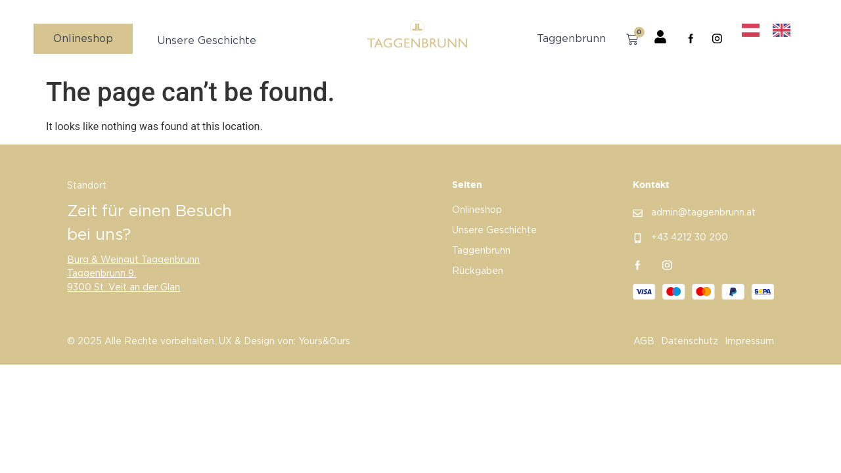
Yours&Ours (324, 342)
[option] (785, 30)
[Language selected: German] (771, 30)
